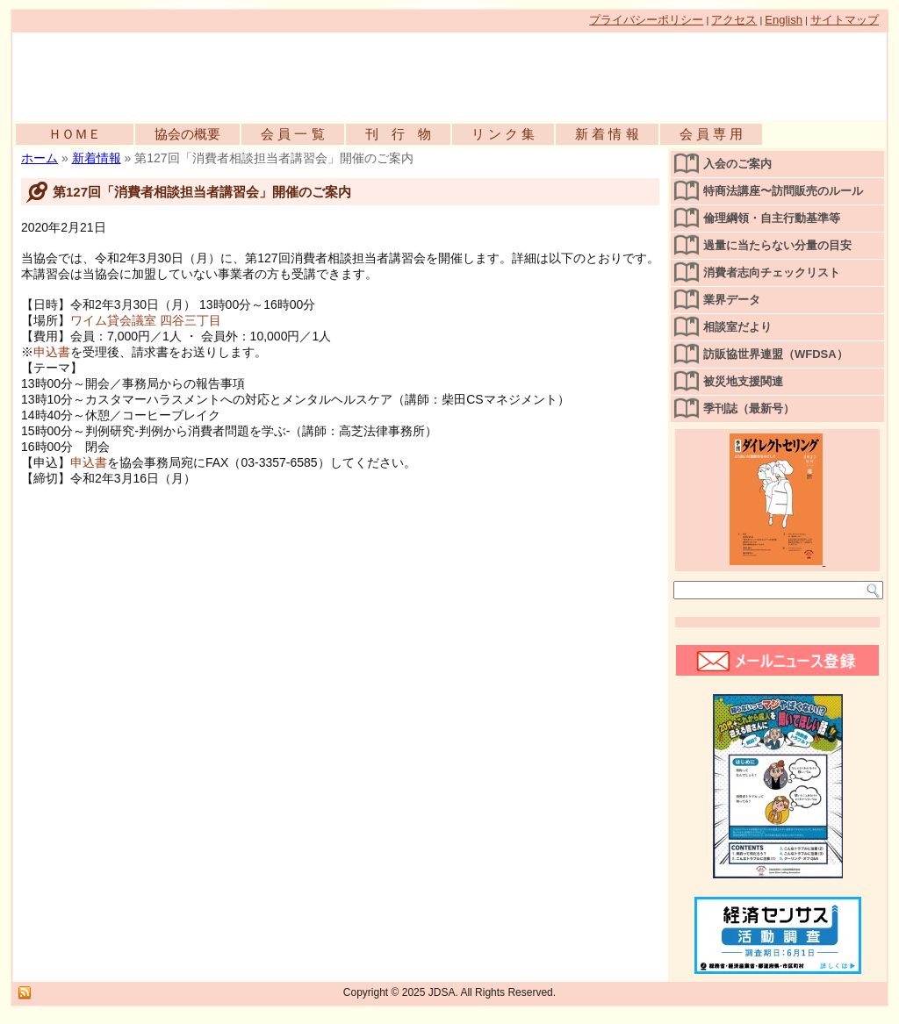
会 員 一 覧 (293, 133)
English (783, 19)
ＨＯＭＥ (74, 133)
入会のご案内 (737, 163)
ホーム (39, 158)
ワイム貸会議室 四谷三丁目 (145, 320)
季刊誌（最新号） (749, 408)
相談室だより (737, 326)
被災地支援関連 (743, 381)
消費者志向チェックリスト (771, 272)
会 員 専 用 (712, 133)
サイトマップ (844, 19)
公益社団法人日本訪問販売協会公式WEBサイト (214, 72)
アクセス (734, 19)
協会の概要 (187, 133)
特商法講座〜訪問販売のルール (783, 190)
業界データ (731, 299)
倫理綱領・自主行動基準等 (771, 218)
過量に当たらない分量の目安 (777, 245)
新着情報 (96, 158)
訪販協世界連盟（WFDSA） (775, 354)
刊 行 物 (398, 133)
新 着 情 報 (607, 133)
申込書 (51, 352)
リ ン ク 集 (503, 133)
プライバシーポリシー (646, 19)
